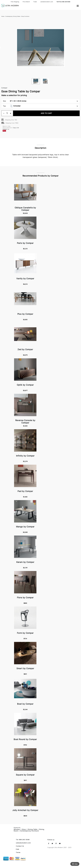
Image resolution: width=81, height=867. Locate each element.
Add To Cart (46, 113)
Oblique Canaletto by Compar (25, 208)
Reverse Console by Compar (25, 421)
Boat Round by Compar (25, 739)
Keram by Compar (25, 562)
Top (40, 106)
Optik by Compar (25, 385)
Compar (4, 88)
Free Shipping (15, 1)
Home (2, 16)
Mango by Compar (25, 526)
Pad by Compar (25, 491)
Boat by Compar (25, 704)
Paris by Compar (25, 243)
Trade (35, 1)
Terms (18, 852)
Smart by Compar (25, 668)
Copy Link (16, 127)
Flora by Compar (25, 597)
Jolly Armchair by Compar (25, 810)
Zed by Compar (25, 349)
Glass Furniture (25, 16)
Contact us (6, 129)
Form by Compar (25, 633)
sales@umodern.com (46, 1)
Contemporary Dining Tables (12, 16)
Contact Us (20, 846)
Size (40, 101)
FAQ (17, 849)
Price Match (26, 1)
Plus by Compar (25, 314)
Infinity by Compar (25, 456)
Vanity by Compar (25, 278)
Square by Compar (25, 775)
